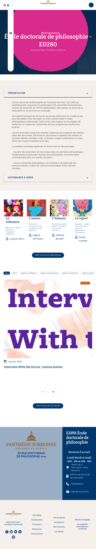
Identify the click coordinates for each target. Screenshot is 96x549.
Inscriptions (59, 522)
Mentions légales (82, 520)
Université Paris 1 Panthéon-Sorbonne (13, 523)
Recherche (37, 529)
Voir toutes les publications (48, 255)
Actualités (37, 515)
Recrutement (59, 527)
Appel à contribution (70, 273)
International (37, 534)
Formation (37, 524)
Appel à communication (49, 273)
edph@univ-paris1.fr (80, 491)
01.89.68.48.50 (77, 484)
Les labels (59, 531)
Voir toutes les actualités (48, 406)
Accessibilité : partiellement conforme (82, 526)
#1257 (15, 273)
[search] (4, 5)
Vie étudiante (59, 517)
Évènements (36, 520)
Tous (6, 273)
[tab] (48, 93)
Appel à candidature (28, 273)
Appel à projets (88, 273)
